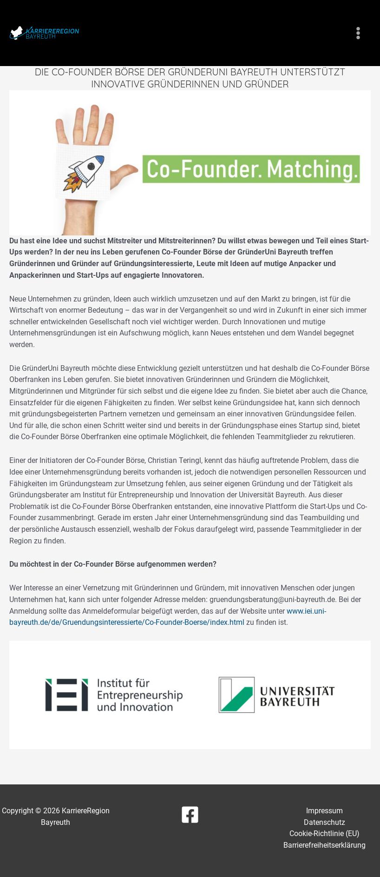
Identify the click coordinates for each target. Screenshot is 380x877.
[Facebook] (190, 814)
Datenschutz (324, 822)
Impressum (324, 810)
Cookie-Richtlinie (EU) (324, 833)
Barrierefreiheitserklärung (324, 845)
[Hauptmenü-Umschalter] (358, 33)
